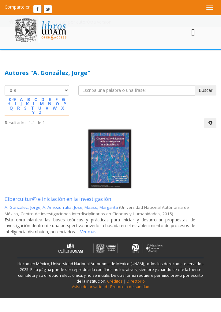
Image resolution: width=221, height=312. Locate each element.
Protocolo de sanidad (129, 286)
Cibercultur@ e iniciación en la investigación (58, 198)
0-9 (12, 99)
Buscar (205, 90)
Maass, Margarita (101, 207)
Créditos (115, 281)
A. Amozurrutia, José (62, 207)
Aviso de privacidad (89, 286)
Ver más (87, 232)
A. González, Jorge (22, 207)
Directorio (135, 281)
